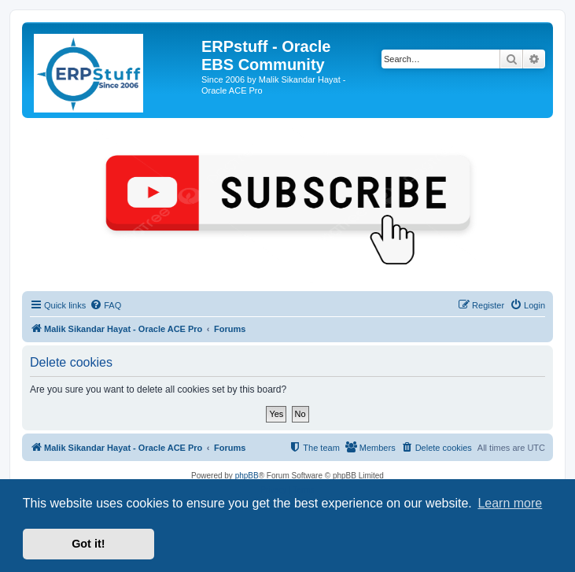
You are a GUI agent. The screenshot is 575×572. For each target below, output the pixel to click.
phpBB (247, 475)
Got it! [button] (88, 543)
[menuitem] (105, 305)
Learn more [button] (509, 503)
